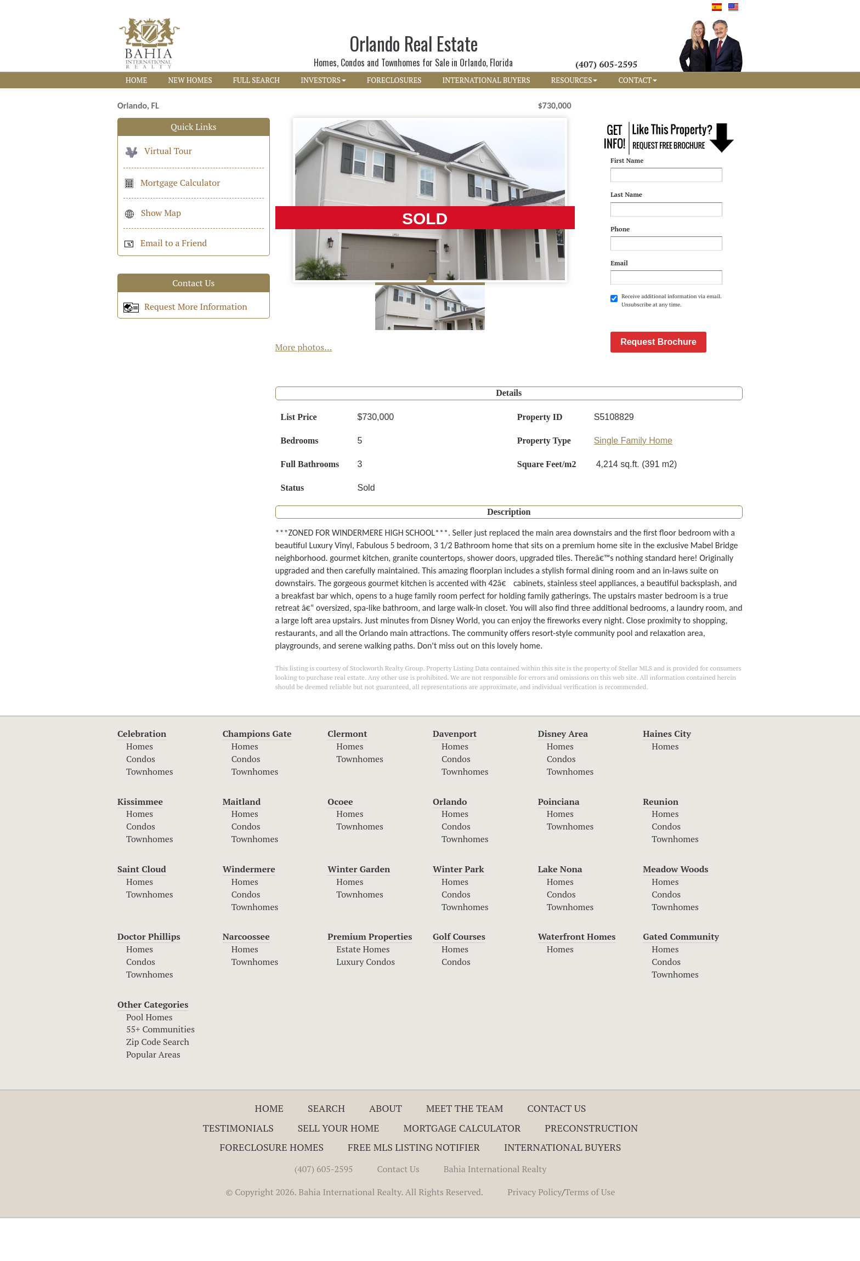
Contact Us (556, 1150)
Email (619, 263)
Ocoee (340, 844)
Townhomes (149, 814)
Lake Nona (560, 912)
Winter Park (458, 912)
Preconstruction (591, 1170)
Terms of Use (590, 1235)
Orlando (450, 844)
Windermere (249, 912)
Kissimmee (140, 844)
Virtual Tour (157, 151)
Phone (620, 229)
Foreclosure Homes (272, 1189)
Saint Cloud (141, 912)
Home (269, 1150)
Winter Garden (358, 912)
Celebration (141, 776)
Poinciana (559, 844)
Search (326, 1150)
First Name (626, 160)
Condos (140, 802)
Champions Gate (257, 776)
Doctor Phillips (148, 979)
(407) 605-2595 (324, 1212)
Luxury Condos (365, 1004)
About (385, 1150)
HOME (136, 80)
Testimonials (238, 1170)
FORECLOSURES (394, 80)
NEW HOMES (190, 80)
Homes (139, 789)
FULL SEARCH (256, 80)
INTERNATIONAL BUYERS (486, 80)
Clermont (347, 776)
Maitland (242, 844)
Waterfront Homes (577, 979)
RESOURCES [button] (574, 80)
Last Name (626, 194)
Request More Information (185, 306)
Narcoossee (246, 979)
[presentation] (693, 335)
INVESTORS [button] (323, 80)
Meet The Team (464, 1150)
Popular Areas (153, 1097)
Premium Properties (369, 979)
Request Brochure (658, 384)
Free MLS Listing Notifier (414, 1189)
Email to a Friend (165, 243)
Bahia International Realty (495, 1212)
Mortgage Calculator (171, 183)
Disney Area (563, 776)
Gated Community (681, 979)
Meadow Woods (675, 912)
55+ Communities (160, 1072)
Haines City (667, 776)
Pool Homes (149, 1060)
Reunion (660, 844)
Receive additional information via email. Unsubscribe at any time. (665, 300)
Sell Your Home (339, 1170)
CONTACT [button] (637, 80)
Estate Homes (362, 992)
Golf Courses (459, 979)
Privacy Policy (534, 1235)
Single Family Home (633, 483)
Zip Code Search (157, 1084)
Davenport (455, 776)
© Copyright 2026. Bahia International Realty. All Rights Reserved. (354, 1235)
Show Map (152, 213)
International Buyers (562, 1189)
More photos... (303, 347)
